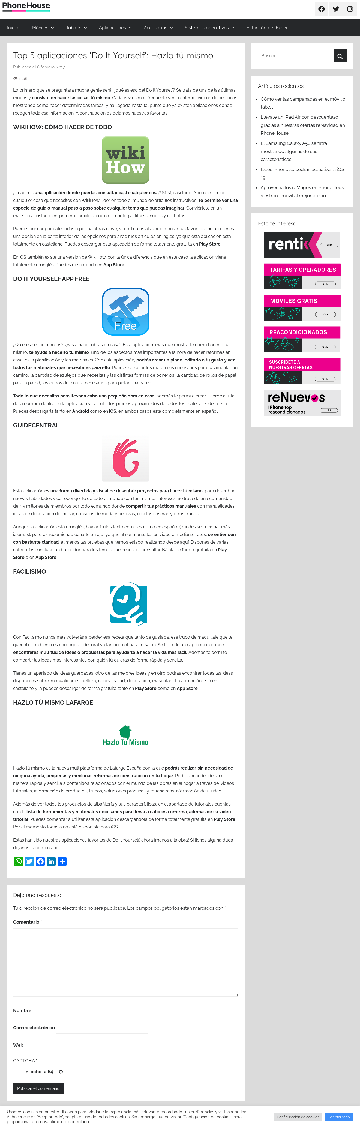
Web (18, 1045)
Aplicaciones (115, 27)
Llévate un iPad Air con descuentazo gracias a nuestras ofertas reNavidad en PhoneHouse (303, 125)
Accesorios (158, 27)
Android (80, 411)
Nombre (22, 1010)
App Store (113, 264)
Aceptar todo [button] (339, 1117)
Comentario (27, 922)
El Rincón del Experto (269, 27)
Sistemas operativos (210, 27)
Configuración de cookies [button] (298, 1117)
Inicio (12, 27)
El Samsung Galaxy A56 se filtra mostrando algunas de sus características (294, 151)
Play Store (210, 244)
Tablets (76, 27)
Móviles (43, 27)
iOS (112, 411)
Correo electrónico (34, 1027)
